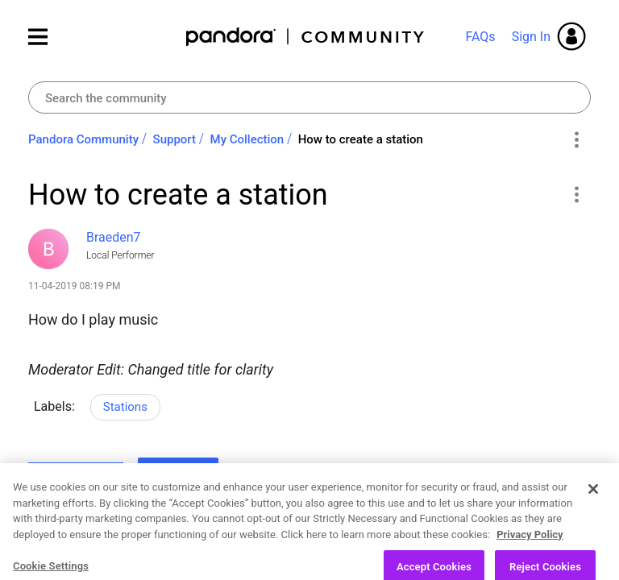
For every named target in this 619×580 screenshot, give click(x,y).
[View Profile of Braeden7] (113, 237)
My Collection (247, 139)
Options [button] (576, 140)
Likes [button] (56, 476)
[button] (576, 194)
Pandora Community (306, 36)
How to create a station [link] (360, 139)
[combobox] (309, 97)
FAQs (480, 36)
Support (174, 139)
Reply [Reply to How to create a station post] (178, 473)
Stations (125, 407)
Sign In (531, 36)
